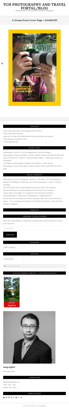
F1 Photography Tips (10, 142)
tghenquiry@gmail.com (11, 382)
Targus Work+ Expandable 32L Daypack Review (34, 196)
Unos (32, 405)
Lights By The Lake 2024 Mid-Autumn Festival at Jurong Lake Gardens (28, 136)
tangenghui (9, 367)
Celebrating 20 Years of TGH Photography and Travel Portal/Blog (27, 152)
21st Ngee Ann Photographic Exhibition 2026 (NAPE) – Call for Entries (28, 163)
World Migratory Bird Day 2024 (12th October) (39, 187)
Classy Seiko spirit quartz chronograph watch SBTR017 (22, 131)
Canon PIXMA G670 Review (13, 133)
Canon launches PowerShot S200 (15, 139)
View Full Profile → (9, 371)
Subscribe (10, 234)
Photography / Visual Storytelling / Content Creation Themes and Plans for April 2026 (33, 155)
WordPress (43, 405)
